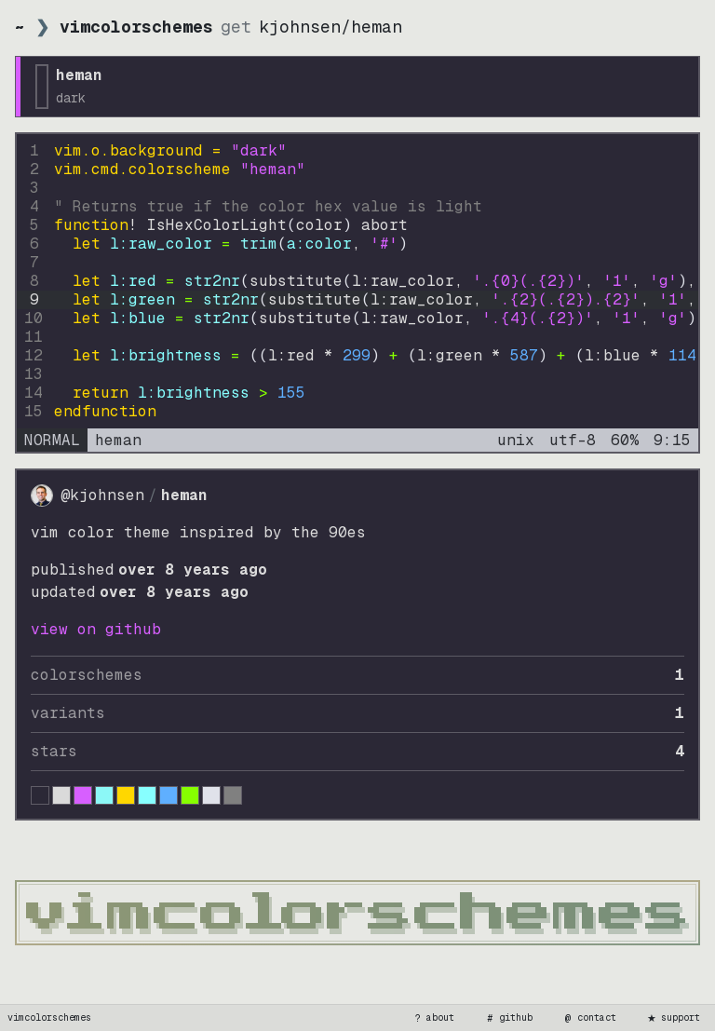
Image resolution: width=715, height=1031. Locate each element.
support (673, 1017)
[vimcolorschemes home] (357, 912)
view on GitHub (96, 629)
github (508, 1017)
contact (589, 1017)
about (432, 1017)
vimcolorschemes (49, 1017)
